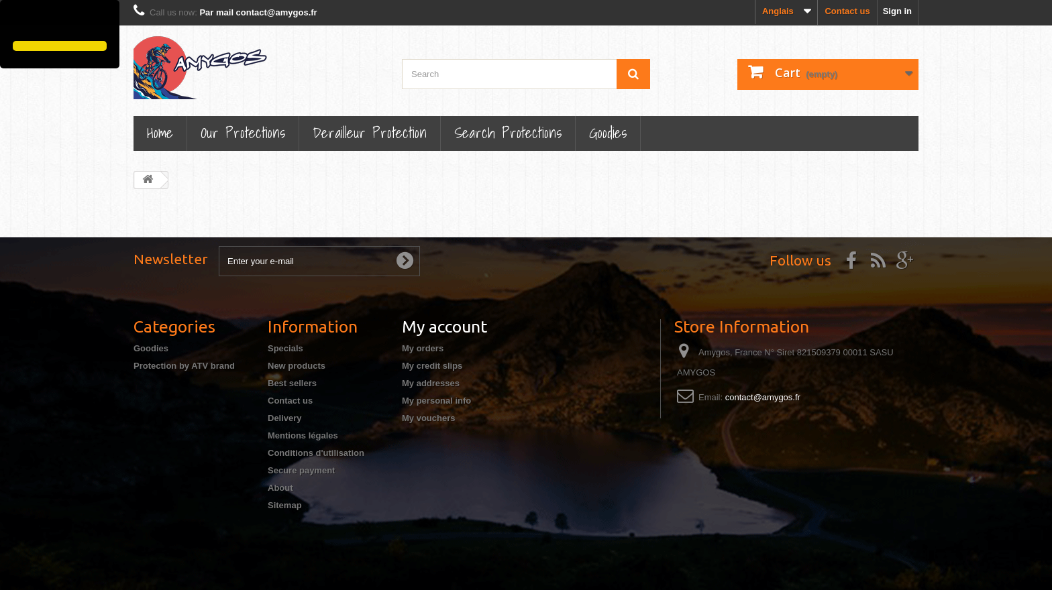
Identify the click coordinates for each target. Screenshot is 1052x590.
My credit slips (432, 366)
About (280, 488)
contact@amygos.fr (762, 397)
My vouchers (428, 418)
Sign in (897, 11)
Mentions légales (303, 435)
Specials (285, 348)
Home (160, 132)
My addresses (431, 383)
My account (444, 326)
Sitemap (285, 505)
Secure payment (301, 470)
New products (296, 366)
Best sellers (292, 383)
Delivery (285, 418)
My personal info (436, 401)
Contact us (847, 11)
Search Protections (508, 132)
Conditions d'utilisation (316, 453)
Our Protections (243, 132)
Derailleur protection (370, 132)
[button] (15, 22)
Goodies (608, 132)
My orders (422, 348)
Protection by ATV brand (184, 366)
